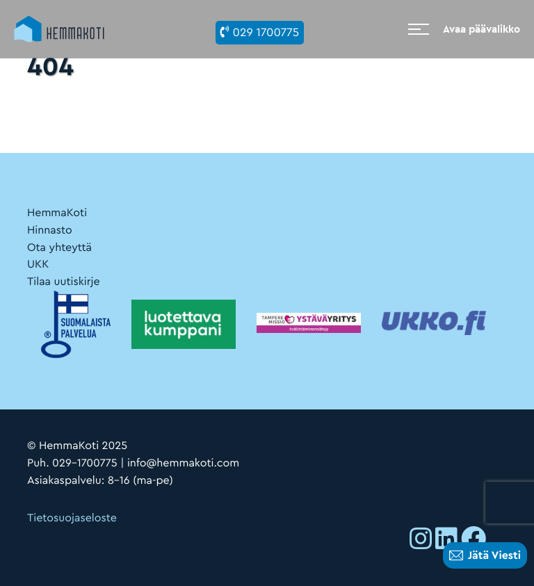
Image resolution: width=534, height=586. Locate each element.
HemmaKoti (57, 213)
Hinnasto (49, 230)
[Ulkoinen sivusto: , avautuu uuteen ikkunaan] (421, 542)
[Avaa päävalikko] (464, 29)
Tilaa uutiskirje (63, 281)
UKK (38, 264)
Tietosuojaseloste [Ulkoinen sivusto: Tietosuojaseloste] (72, 518)
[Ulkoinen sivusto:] (309, 323)
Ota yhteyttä (59, 247)
